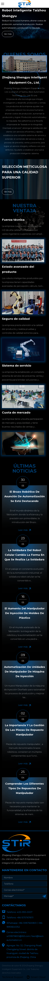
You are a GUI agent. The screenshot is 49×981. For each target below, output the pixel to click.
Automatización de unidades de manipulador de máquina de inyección (24, 671)
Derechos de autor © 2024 (14, 965)
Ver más (7, 34)
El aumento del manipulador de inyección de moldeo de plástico (25, 613)
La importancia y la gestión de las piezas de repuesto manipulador (24, 730)
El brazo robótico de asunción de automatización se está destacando (24, 496)
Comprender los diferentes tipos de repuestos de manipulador (24, 788)
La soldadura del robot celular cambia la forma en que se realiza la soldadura (24, 555)
